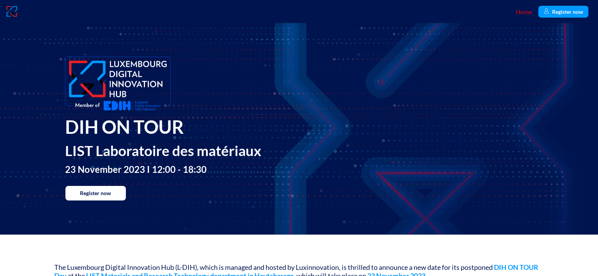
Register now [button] (95, 193)
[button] (563, 11)
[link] (524, 11)
